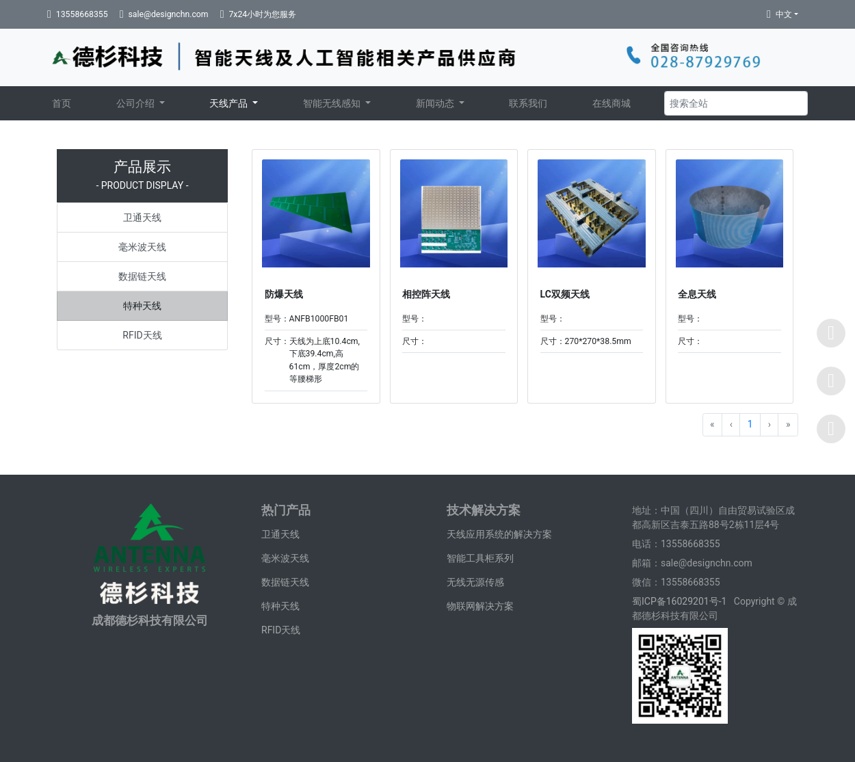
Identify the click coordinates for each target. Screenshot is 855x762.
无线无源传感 (475, 582)
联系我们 (528, 103)
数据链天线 (142, 276)
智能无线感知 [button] (333, 103)
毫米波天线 (142, 246)
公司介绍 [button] (136, 103)
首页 (61, 103)
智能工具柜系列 (480, 558)
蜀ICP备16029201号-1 (680, 601)
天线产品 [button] (229, 103)
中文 (784, 14)
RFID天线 (141, 335)
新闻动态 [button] (436, 103)
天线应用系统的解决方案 (499, 534)
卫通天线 (142, 217)
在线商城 (611, 103)
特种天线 (142, 305)
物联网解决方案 (480, 606)
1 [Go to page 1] (750, 424)
